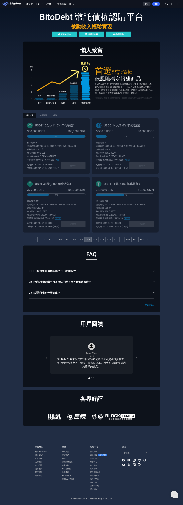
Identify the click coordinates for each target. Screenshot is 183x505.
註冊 (156, 4)
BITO (71, 4)
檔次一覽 (29, 115)
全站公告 (93, 458)
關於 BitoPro (39, 455)
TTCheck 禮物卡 (68, 479)
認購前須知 (64, 34)
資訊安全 (93, 465)
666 (128, 239)
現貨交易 (65, 455)
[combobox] (135, 452)
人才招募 (38, 462)
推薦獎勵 (61, 4)
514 (95, 239)
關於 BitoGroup (40, 452)
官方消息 (38, 458)
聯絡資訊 (93, 452)
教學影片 (118, 34)
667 (135, 239)
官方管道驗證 (95, 472)
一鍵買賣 (28, 4)
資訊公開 (38, 465)
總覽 (55, 115)
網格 (63, 458)
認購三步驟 (91, 34)
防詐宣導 (93, 469)
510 (67, 239)
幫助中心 (93, 462)
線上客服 (93, 455)
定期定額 (65, 465)
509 (60, 239)
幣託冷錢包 (66, 469)
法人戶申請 (94, 479)
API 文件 (93, 482)
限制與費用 (94, 476)
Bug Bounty (94, 486)
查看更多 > (149, 305)
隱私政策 (38, 472)
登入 (147, 4)
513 (88, 239)
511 (74, 239)
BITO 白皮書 (66, 476)
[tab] (91, 271)
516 (109, 239)
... (54, 239)
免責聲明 (38, 476)
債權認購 (43, 115)
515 (102, 239)
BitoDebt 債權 (67, 462)
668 (142, 239)
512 (81, 239)
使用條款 (38, 469)
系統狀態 (93, 489)
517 (116, 239)
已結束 (73, 165)
